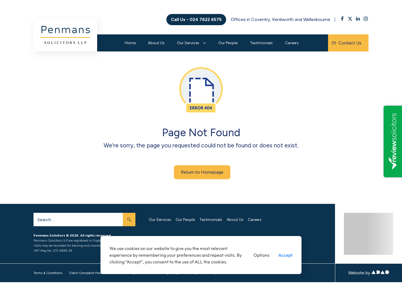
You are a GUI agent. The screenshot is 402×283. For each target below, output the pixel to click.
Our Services (188, 43)
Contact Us (347, 43)
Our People (228, 43)
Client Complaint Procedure (89, 273)
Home (130, 43)
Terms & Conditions (48, 273)
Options (261, 255)
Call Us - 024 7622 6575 (196, 19)
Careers (292, 43)
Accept (285, 255)
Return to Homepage (202, 172)
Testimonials (261, 43)
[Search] (78, 219)
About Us (156, 43)
